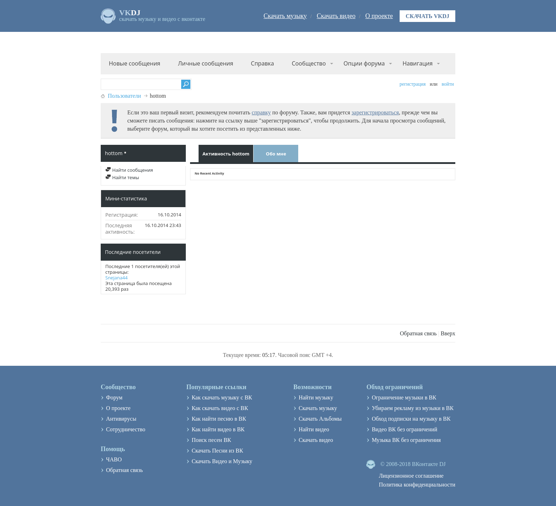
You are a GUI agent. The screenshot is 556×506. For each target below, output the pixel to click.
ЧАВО (114, 459)
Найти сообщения (129, 170)
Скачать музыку (285, 15)
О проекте (379, 15)
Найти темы (122, 177)
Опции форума (364, 63)
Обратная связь (418, 333)
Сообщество (309, 63)
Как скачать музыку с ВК (221, 397)
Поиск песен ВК (211, 440)
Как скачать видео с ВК (219, 408)
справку (261, 112)
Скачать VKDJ (427, 16)
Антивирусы (121, 419)
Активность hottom (225, 153)
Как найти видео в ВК (217, 429)
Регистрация (413, 84)
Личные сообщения (205, 63)
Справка (262, 63)
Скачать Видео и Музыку (221, 461)
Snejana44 (116, 277)
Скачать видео (336, 15)
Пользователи (124, 96)
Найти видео (314, 429)
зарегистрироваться (375, 112)
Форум (114, 397)
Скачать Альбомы (320, 419)
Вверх (448, 333)
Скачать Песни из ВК (217, 451)
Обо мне (276, 153)
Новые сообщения (134, 63)
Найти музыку (316, 397)
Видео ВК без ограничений (404, 429)
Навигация (417, 63)
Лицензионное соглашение (411, 476)
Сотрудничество (125, 429)
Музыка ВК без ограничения (406, 440)
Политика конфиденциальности (417, 485)
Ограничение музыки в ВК (404, 397)
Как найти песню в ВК (218, 419)
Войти (447, 84)
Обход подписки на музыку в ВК (411, 419)
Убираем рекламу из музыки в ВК (413, 408)
